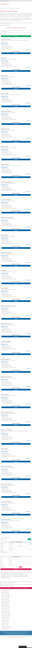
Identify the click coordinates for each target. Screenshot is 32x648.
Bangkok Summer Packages (6, 628)
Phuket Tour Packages (20, 581)
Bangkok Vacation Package (6, 474)
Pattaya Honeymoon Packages (5, 587)
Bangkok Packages (3, 597)
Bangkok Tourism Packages (5, 631)
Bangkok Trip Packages (5, 634)
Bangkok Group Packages (5, 613)
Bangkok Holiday (4, 76)
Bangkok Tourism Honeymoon (7, 419)
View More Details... (28, 158)
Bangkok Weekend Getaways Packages (7, 637)
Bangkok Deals (9, 597)
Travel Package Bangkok (6, 347)
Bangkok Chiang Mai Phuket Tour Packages (10, 642)
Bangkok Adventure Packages (6, 600)
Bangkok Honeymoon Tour (6, 383)
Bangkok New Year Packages (6, 619)
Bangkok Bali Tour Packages (21, 643)
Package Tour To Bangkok (6, 492)
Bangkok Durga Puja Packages (6, 610)
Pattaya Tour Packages (26, 581)
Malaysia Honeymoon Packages (24, 584)
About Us (1, 645)
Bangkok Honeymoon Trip (6, 329)
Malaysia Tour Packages (4, 583)
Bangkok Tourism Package (6, 437)
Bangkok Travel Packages (5, 632)
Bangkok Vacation (4, 238)
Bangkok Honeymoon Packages (6, 616)
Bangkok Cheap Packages (5, 603)
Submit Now (16, 578)
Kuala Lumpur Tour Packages (12, 583)
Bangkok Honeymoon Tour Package (8, 311)
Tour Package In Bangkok (6, 510)
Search (16, 36)
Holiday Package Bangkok (6, 184)
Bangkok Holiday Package (6, 256)
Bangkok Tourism (4, 148)
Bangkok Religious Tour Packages (6, 622)
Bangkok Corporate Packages (6, 606)
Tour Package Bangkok (5, 528)
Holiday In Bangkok (5, 166)
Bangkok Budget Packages (5, 601)
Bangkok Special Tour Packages (6, 625)
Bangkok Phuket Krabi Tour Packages (22, 642)
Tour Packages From (25, 597)
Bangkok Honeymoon (5, 130)
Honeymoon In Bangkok (6, 202)
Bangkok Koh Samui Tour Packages (12, 643)
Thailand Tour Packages (6, 581)
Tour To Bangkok (4, 293)
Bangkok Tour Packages (13, 581)
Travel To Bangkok (5, 401)
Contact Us (12, 645)
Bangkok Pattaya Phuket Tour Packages (24, 641)
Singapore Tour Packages (20, 583)
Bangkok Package (4, 94)
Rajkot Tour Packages (6, 25)
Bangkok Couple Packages (5, 607)
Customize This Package (16, 51)
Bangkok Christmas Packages (6, 604)
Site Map (15, 645)
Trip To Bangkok (4, 456)
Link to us (18, 645)
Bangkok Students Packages (6, 626)
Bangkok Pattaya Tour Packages (13, 641)
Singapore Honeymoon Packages (14, 584)
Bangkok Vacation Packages (6, 635)
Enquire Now (16, 53)
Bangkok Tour (4, 58)
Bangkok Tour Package (5, 39)
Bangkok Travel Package (6, 112)
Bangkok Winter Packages (5, 638)
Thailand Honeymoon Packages (5, 584)
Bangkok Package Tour (5, 365)
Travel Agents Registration (7, 645)
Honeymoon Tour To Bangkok (7, 220)
